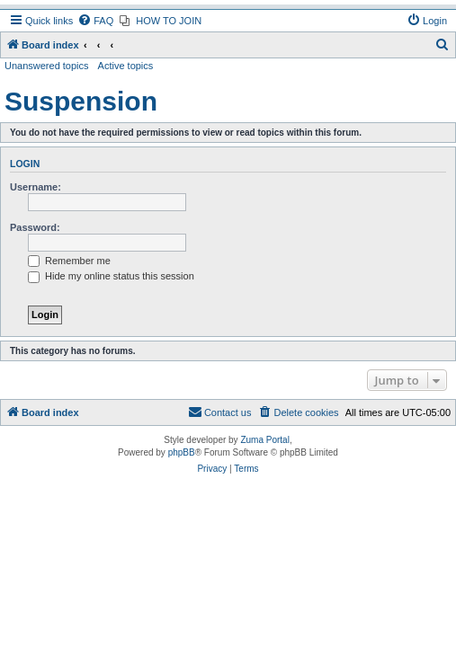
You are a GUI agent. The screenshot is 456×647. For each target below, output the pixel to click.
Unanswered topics (46, 65)
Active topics (126, 65)
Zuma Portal (264, 440)
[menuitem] (95, 20)
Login (25, 163)
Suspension (80, 101)
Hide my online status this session (111, 275)
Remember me (69, 260)
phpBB (181, 452)
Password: (35, 227)
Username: (35, 187)
